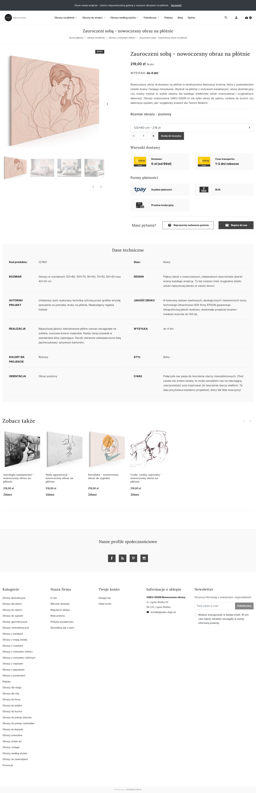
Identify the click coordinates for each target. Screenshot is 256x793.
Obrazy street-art (12, 741)
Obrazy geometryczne (14, 621)
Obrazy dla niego (11, 687)
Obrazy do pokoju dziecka (16, 717)
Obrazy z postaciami (13, 675)
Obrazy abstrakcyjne (13, 597)
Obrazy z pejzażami (13, 669)
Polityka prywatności (61, 621)
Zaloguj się (105, 597)
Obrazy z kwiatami (12, 633)
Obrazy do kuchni (12, 711)
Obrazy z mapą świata (14, 639)
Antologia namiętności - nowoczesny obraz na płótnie (18, 478)
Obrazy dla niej (10, 693)
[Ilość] (143, 136)
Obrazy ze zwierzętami (15, 759)
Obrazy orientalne (12, 735)
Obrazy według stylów (14, 753)
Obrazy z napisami (12, 663)
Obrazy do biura (11, 699)
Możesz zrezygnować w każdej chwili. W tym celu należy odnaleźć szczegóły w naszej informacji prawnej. (223, 618)
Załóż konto (105, 603)
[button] (248, 17)
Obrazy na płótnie (96, 38)
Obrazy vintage (10, 747)
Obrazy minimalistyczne (15, 627)
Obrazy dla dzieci (12, 603)
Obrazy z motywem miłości (122, 38)
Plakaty (6, 681)
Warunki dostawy (60, 603)
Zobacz (7, 494)
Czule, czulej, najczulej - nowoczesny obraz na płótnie (146, 478)
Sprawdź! (176, 5)
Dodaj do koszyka (171, 135)
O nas (53, 597)
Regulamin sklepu (60, 609)
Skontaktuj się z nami (62, 627)
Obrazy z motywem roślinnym (19, 657)
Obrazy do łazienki (12, 729)
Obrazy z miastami (12, 645)
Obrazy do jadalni (12, 705)
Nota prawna (57, 615)
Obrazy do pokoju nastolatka (18, 723)
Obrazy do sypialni (12, 615)
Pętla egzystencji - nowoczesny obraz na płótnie (59, 478)
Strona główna (76, 38)
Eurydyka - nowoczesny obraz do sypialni (103, 476)
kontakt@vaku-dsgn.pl (161, 612)
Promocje (7, 765)
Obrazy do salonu (12, 609)
